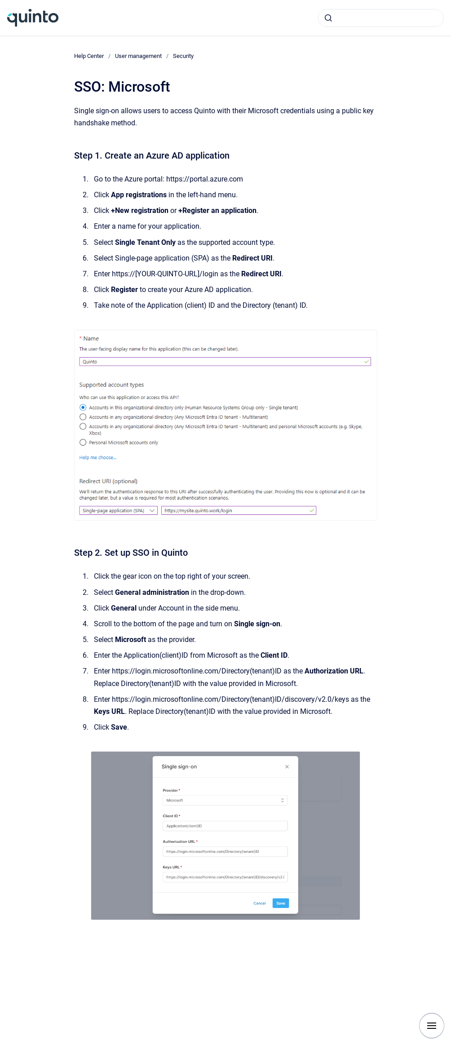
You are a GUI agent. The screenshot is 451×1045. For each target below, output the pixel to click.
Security (183, 56)
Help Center (89, 56)
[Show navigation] (432, 1026)
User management (138, 56)
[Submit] (328, 18)
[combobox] (380, 18)
